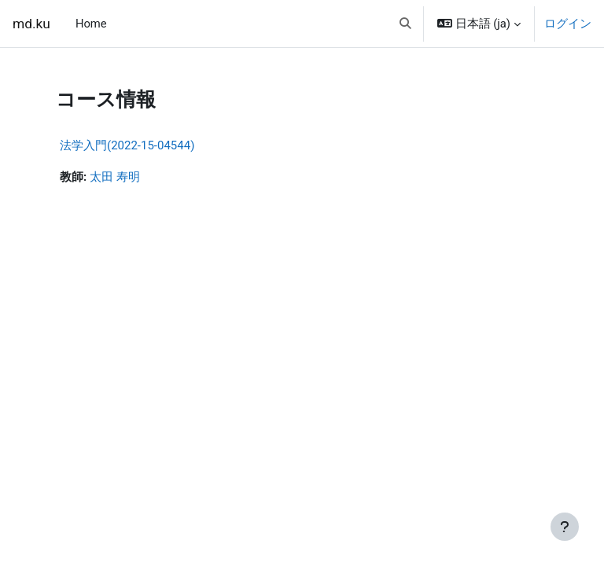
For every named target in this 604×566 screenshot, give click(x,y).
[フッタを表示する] (565, 527)
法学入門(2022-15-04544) (127, 145)
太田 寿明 (115, 177)
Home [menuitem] (91, 24)
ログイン (567, 24)
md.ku (31, 23)
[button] (406, 23)
